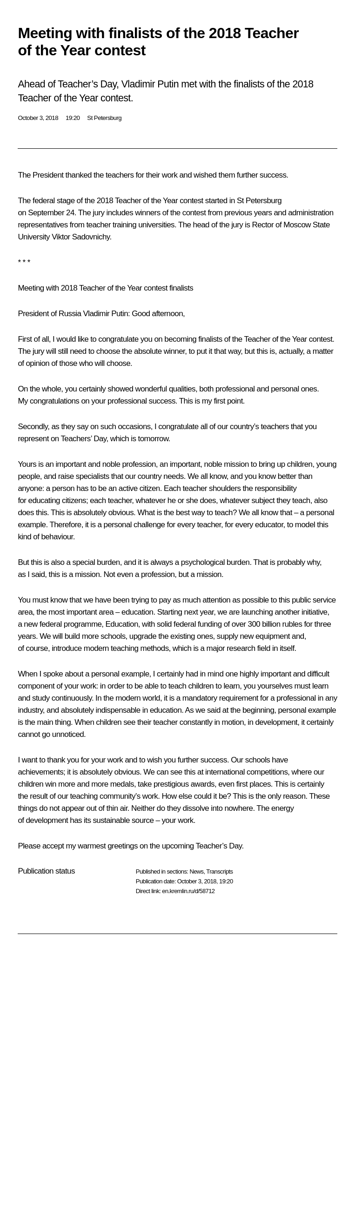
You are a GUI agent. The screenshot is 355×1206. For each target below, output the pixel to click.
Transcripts (219, 871)
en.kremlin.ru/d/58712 (188, 891)
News (196, 871)
